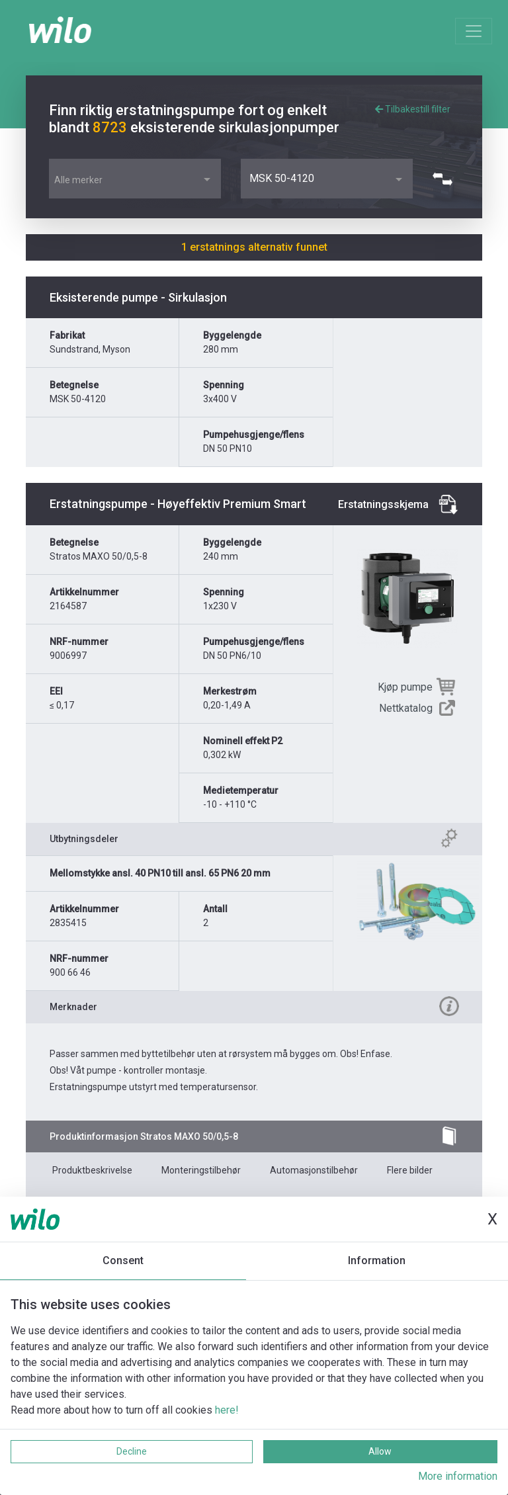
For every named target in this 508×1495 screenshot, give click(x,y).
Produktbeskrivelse (92, 1170)
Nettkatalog (406, 708)
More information (457, 1476)
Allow (380, 1451)
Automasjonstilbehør (314, 1170)
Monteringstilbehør (201, 1170)
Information (376, 1260)
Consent (123, 1260)
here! (227, 1410)
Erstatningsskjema (383, 504)
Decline (131, 1451)
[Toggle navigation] (473, 31)
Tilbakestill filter (412, 109)
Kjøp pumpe (405, 687)
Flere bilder (410, 1170)
